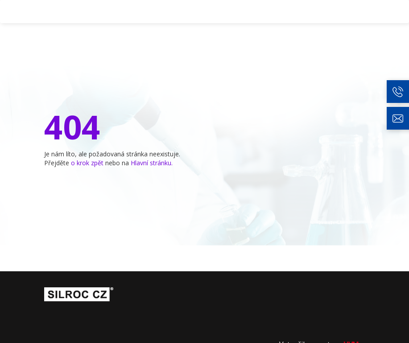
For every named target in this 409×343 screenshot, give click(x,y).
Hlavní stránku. (152, 163)
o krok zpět (87, 163)
